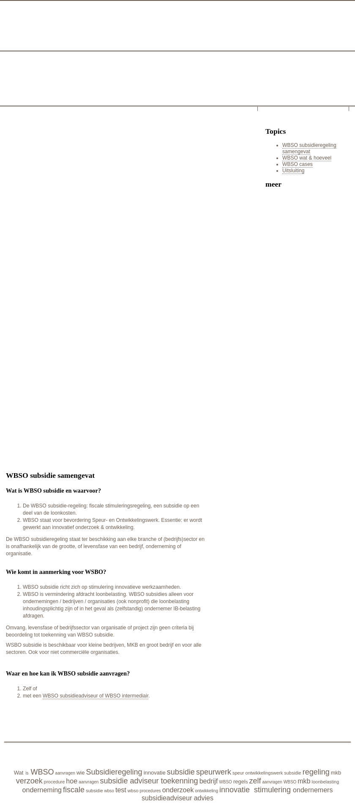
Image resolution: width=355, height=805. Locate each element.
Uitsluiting (293, 171)
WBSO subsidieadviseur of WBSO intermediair (95, 696)
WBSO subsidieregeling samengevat (309, 148)
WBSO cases (297, 164)
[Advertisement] (86, 207)
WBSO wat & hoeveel (306, 158)
